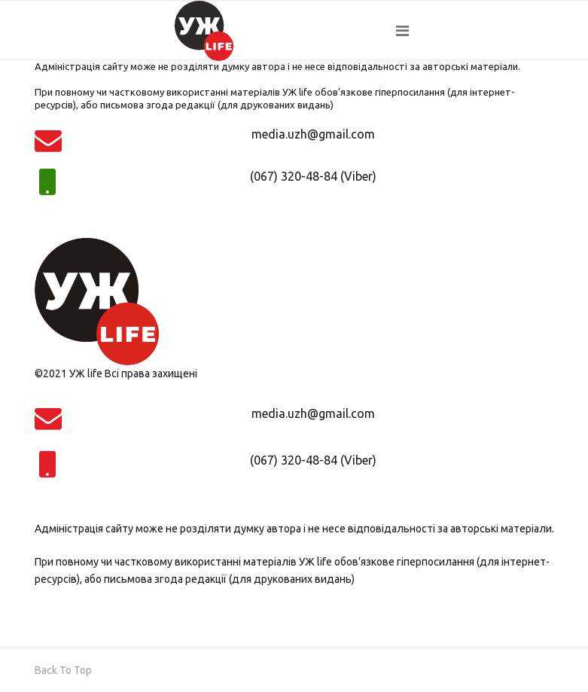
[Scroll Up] (63, 670)
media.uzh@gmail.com (313, 134)
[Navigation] (475, 31)
